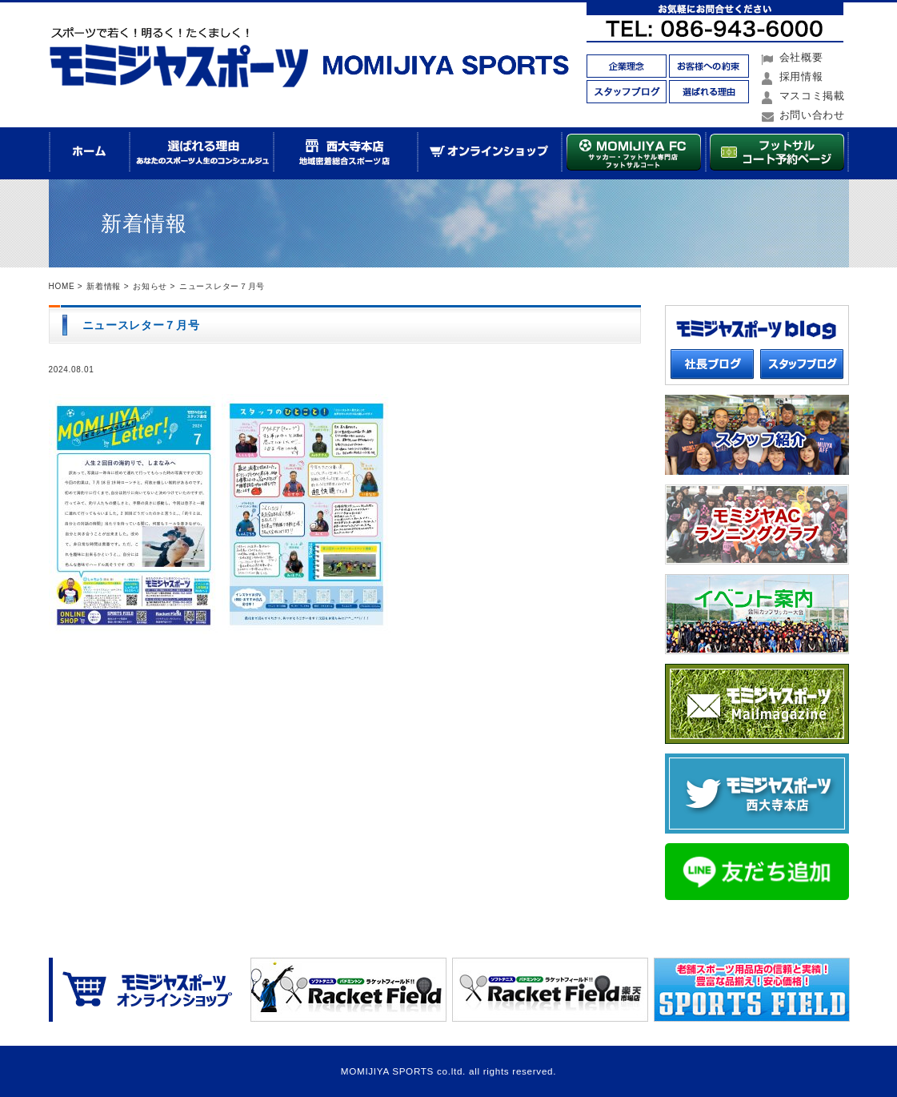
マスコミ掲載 (812, 96)
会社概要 (801, 57)
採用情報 (801, 76)
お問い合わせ (812, 115)
